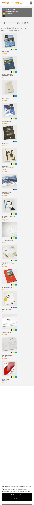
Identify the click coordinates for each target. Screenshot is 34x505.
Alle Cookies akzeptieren (17, 495)
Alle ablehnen (17, 499)
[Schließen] (30, 483)
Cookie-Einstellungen (17, 503)
